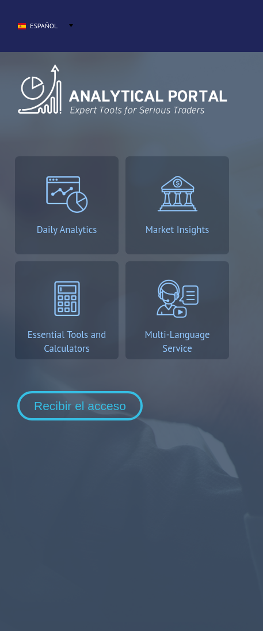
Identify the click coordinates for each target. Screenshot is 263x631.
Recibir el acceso (80, 405)
